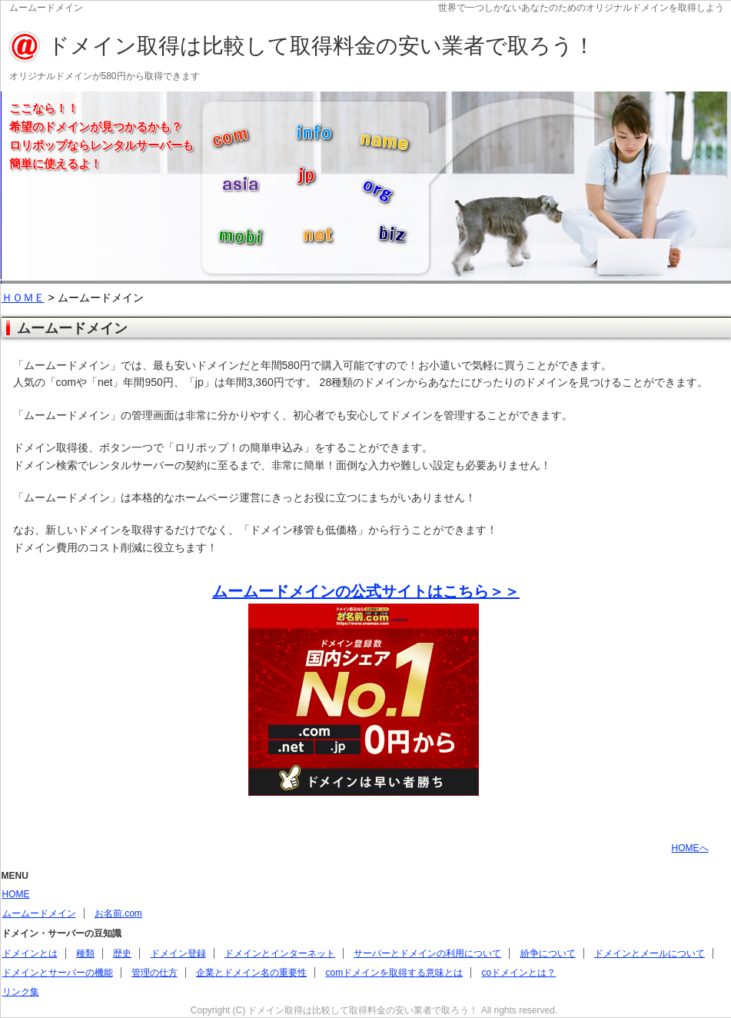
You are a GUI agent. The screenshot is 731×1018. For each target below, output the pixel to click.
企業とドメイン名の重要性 (251, 972)
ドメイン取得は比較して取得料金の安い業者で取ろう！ (321, 46)
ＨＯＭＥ (23, 297)
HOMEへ (690, 848)
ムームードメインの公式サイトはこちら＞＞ (366, 591)
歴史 (122, 953)
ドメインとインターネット (279, 953)
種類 (85, 953)
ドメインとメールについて (649, 953)
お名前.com (118, 913)
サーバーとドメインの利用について (427, 953)
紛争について (548, 953)
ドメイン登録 (178, 953)
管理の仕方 (154, 972)
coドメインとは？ (519, 972)
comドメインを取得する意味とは (395, 972)
